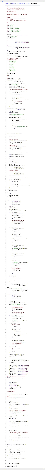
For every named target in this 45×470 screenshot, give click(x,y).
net (26, 3)
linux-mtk (8, 3)
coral (6, 3)
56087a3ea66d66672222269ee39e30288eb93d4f (18, 3)
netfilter (29, 3)
